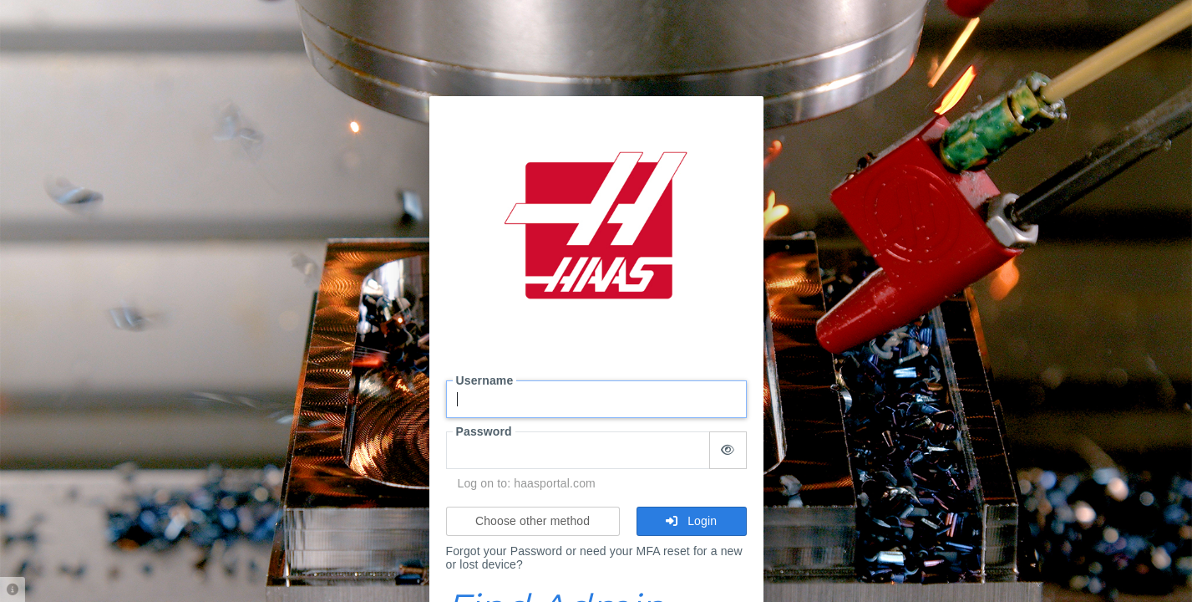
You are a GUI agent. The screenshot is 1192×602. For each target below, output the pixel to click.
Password (484, 431)
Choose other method (532, 521)
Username (485, 380)
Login (691, 521)
